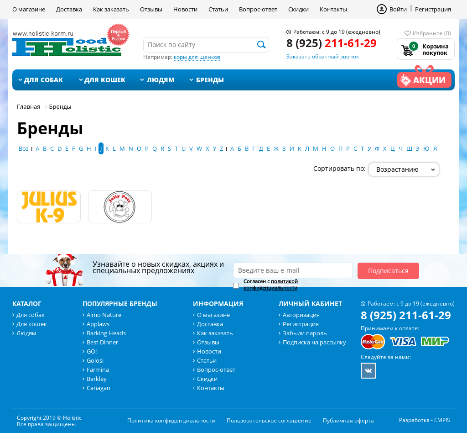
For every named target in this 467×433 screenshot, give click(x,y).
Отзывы (151, 9)
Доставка (69, 9)
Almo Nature (104, 315)
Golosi (95, 360)
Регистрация (433, 9)
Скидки (298, 9)
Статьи (218, 9)
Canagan (98, 388)
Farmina (98, 369)
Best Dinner (102, 342)
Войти (398, 9)
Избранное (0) (432, 33)
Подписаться (388, 270)
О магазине (28, 9)
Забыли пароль (305, 333)
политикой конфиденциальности (271, 284)
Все (23, 148)
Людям (161, 79)
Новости (185, 9)
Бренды (210, 79)
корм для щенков (197, 57)
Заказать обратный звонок (322, 56)
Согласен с (271, 284)
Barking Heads (106, 333)
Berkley (97, 379)
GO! (92, 351)
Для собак (43, 79)
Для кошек (104, 79)
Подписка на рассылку (314, 342)
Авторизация (301, 315)
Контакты (333, 9)
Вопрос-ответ (258, 9)
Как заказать (111, 9)
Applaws (98, 324)
